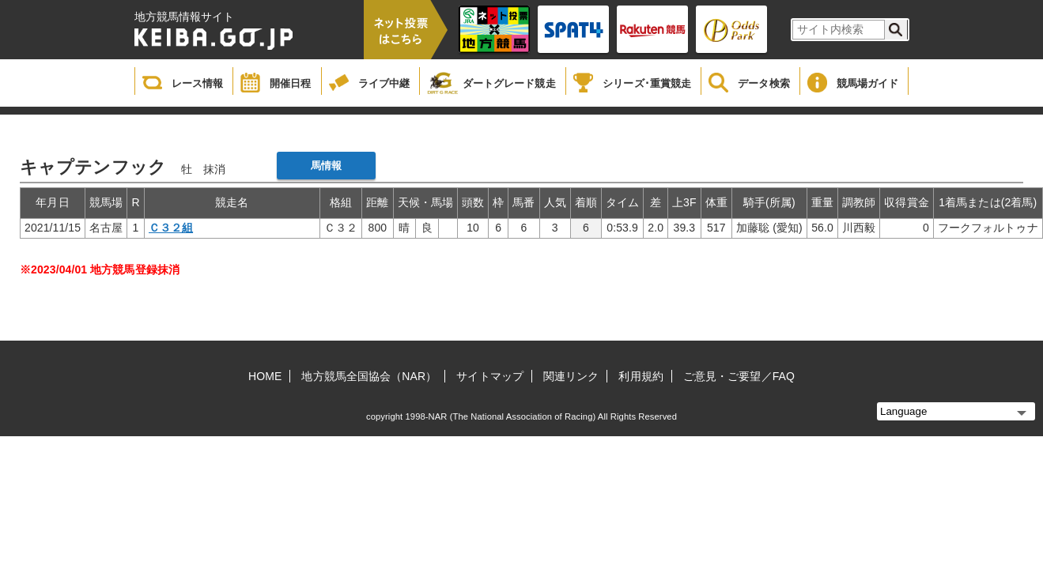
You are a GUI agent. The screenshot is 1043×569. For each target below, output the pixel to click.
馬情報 (326, 165)
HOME (265, 376)
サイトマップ (489, 376)
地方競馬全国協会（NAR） (368, 376)
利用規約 (640, 376)
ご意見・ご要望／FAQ (739, 376)
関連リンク (571, 376)
